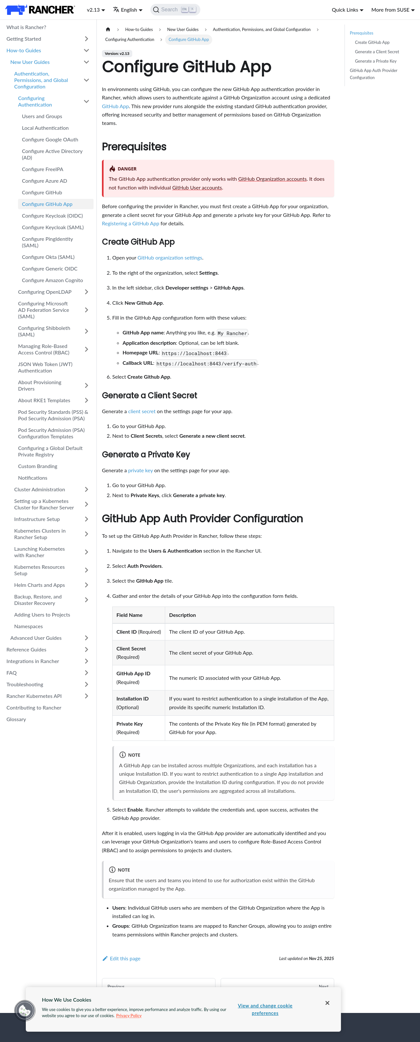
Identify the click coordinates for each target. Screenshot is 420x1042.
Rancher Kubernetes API (34, 696)
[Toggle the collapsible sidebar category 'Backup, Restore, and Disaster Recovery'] (86, 599)
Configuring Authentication (35, 101)
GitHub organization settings (169, 257)
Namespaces (28, 626)
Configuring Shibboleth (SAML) (44, 331)
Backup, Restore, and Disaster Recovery (38, 599)
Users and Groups (42, 116)
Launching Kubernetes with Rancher (39, 552)
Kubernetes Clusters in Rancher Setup (39, 533)
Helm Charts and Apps (39, 585)
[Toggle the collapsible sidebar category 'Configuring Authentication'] (86, 101)
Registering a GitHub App (130, 223)
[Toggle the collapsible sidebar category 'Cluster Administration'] (86, 489)
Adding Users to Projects (42, 614)
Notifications (32, 478)
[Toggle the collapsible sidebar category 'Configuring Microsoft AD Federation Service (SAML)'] (86, 310)
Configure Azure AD (44, 181)
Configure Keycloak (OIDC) (52, 215)
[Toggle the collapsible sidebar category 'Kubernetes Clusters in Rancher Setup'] (86, 534)
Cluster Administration (39, 489)
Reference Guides (26, 649)
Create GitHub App (372, 42)
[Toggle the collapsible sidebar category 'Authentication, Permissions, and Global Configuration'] (86, 80)
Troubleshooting (24, 684)
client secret (141, 411)
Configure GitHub (42, 192)
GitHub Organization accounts (272, 179)
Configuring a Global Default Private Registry (50, 451)
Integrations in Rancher (32, 661)
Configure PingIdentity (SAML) (47, 242)
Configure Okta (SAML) (48, 257)
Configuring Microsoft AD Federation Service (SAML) (43, 309)
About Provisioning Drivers (39, 385)
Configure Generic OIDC (49, 268)
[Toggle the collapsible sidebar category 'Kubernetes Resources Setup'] (86, 570)
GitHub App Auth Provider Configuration (373, 74)
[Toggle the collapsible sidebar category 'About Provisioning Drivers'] (86, 385)
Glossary (16, 719)
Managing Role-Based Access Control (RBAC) (43, 349)
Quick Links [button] (345, 9)
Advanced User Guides (36, 638)
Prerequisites (362, 33)
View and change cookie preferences (265, 1009)
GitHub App (115, 106)
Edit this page (121, 958)
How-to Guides (23, 50)
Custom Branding (37, 466)
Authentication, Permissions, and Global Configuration (41, 79)
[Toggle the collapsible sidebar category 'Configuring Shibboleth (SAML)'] (86, 331)
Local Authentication (45, 128)
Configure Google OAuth (50, 139)
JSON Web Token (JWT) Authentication (45, 367)
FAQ (11, 672)
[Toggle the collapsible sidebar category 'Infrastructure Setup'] (86, 519)
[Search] (175, 9)
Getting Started (23, 39)
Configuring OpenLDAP (45, 292)
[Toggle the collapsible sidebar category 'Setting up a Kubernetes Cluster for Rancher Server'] (86, 504)
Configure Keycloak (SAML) (53, 227)
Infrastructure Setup (37, 519)
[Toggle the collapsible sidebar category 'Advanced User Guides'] (86, 638)
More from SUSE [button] (390, 9)
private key (140, 470)
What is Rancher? (26, 27)
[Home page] (108, 30)
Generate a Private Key (376, 61)
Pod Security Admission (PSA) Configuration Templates (51, 433)
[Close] (327, 1003)
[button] (25, 1010)
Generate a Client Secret (377, 51)
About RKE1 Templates (44, 400)
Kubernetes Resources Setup (39, 570)
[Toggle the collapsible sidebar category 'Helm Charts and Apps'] (86, 585)
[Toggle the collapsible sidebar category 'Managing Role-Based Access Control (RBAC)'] (86, 349)
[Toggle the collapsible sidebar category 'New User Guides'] (86, 62)
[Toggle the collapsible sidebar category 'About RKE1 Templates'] (86, 400)
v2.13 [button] (93, 9)
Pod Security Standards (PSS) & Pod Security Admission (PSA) (53, 415)
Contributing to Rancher (33, 707)
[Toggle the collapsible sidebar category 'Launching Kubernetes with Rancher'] (86, 552)
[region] (183, 1009)
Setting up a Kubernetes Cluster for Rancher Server (44, 504)
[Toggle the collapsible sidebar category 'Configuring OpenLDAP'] (86, 292)
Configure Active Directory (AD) (52, 154)
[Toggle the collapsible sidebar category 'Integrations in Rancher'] (86, 661)
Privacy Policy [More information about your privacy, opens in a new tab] (129, 1015)
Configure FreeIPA (42, 169)
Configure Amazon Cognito (52, 280)
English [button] (125, 9)
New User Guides (30, 62)
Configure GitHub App (47, 204)
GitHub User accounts (197, 187)
